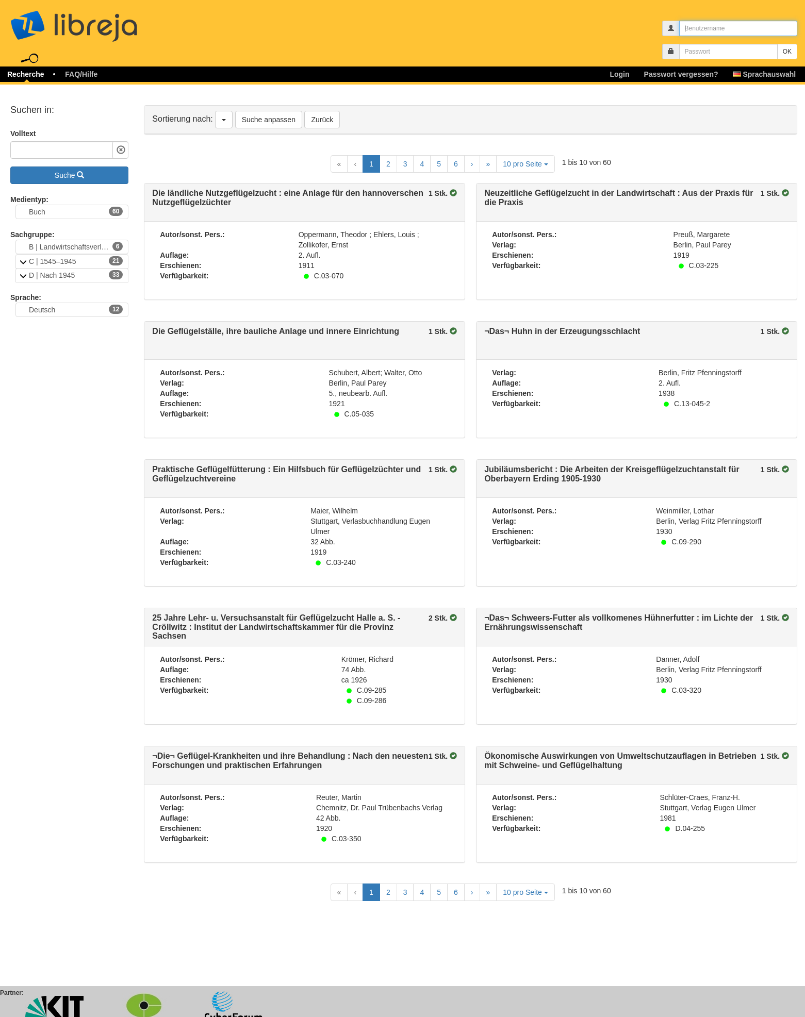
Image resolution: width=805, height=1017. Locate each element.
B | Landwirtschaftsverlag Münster (78, 246)
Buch (76, 211)
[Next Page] (472, 164)
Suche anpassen (268, 119)
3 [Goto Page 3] (405, 164)
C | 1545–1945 (76, 260)
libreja (93, 22)
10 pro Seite (525, 164)
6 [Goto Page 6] (456, 164)
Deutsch (76, 309)
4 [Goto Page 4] (422, 164)
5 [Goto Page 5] (439, 164)
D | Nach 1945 (76, 274)
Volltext (23, 133)
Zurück (322, 119)
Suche (70, 175)
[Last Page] (488, 164)
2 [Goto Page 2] (388, 164)
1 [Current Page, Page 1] (371, 164)
